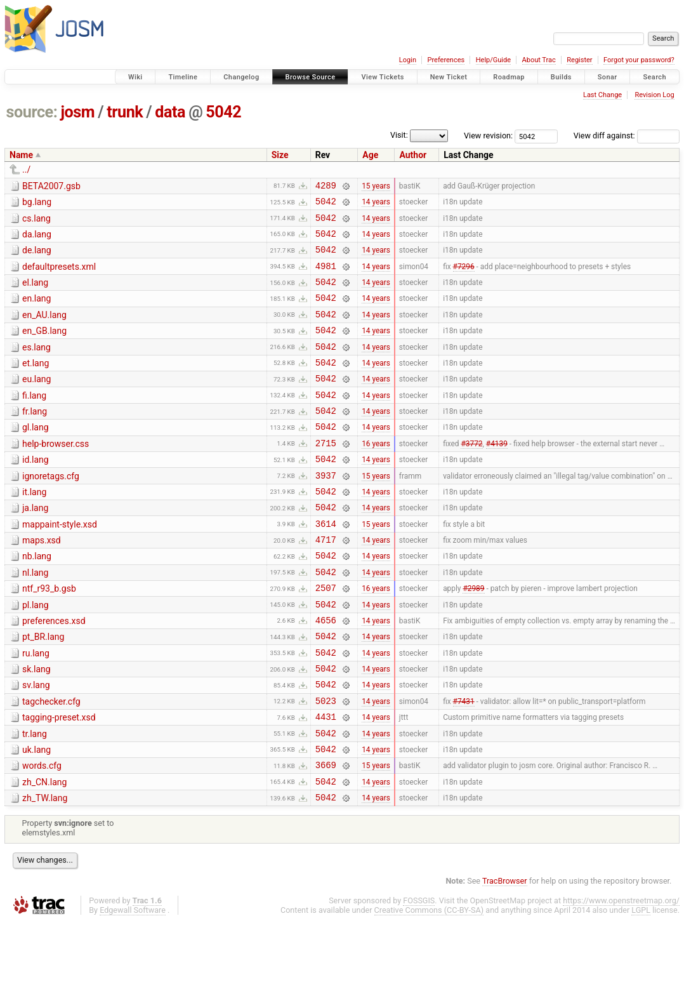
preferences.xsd (54, 672)
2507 (325, 637)
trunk (125, 112)
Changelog (241, 77)
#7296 (464, 276)
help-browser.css (55, 474)
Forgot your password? (638, 60)
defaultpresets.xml (59, 276)
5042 (223, 112)
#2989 (473, 637)
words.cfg (42, 834)
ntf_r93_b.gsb (49, 636)
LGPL (640, 984)
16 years (376, 474)
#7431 (464, 763)
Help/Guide (493, 60)
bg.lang (36, 204)
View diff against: (627, 135)
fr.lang (34, 438)
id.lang (35, 492)
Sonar (607, 77)
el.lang (35, 294)
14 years (376, 205)
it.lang (34, 528)
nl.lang (35, 618)
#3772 (471, 474)
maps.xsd (41, 582)
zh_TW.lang (44, 870)
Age (370, 155)
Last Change (602, 95)
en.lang (36, 312)
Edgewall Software (133, 984)
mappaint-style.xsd (59, 564)
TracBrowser (504, 955)
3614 (325, 565)
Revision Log (654, 95)
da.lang (36, 240)
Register (579, 60)
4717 (325, 583)
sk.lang (36, 726)
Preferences (445, 60)
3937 (325, 511)
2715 (325, 475)
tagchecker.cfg (51, 762)
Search (654, 77)
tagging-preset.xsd (59, 780)
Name (21, 155)
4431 (325, 781)
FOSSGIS (419, 974)
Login (407, 60)
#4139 (497, 474)
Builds (561, 77)
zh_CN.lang (44, 852)
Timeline (182, 77)
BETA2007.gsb (51, 186)
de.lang (36, 258)
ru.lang (35, 708)
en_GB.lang (44, 348)
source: (32, 112)
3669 (325, 835)
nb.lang (36, 600)
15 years (376, 186)
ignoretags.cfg (50, 510)
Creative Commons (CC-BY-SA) (429, 984)
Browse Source (311, 77)
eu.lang (36, 402)
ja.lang (35, 546)
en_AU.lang (44, 330)
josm (77, 112)
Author (412, 155)
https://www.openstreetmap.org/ (621, 974)
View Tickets (382, 77)
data (170, 112)
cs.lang (36, 222)
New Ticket (449, 77)
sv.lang (36, 744)
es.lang (36, 366)
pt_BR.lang (43, 690)
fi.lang (34, 420)
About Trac (539, 60)
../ (26, 169)
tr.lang (34, 798)
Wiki (135, 77)
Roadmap (509, 77)
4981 (325, 277)
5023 (325, 763)
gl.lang (35, 456)
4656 (325, 673)
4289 (325, 187)
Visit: (399, 135)
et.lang (35, 384)
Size (280, 155)
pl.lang (35, 654)
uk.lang (36, 816)
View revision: (488, 135)
